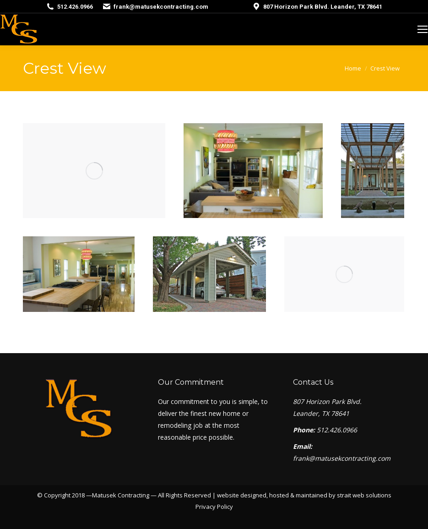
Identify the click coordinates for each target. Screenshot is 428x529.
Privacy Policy (214, 506)
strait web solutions (364, 495)
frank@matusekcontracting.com (161, 6)
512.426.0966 (75, 6)
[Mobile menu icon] (422, 29)
